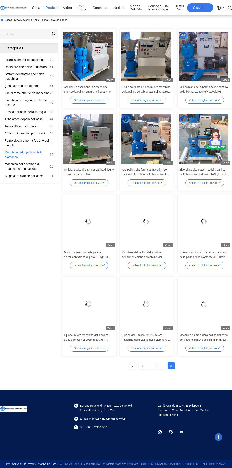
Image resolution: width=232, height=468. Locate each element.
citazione (200, 8)
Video (67, 7)
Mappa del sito (136, 8)
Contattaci (100, 7)
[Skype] (174, 432)
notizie (119, 7)
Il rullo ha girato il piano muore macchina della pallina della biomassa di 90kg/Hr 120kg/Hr (146, 91)
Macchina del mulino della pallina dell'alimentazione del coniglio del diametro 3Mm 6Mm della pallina (142, 257)
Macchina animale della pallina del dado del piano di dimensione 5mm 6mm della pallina (204, 340)
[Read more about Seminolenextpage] (132, 365)
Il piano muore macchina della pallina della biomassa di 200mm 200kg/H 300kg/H (86, 340)
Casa (36, 7)
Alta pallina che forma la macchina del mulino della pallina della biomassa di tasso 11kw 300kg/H (144, 174)
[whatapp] (163, 432)
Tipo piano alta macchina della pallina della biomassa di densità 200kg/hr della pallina (204, 174)
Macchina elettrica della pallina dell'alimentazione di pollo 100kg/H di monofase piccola (86, 257)
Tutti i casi (179, 8)
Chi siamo (82, 8)
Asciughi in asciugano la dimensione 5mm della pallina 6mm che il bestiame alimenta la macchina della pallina (87, 91)
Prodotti (52, 7)
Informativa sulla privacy (21, 463)
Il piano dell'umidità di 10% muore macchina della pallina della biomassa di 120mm (146, 340)
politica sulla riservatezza (158, 8)
